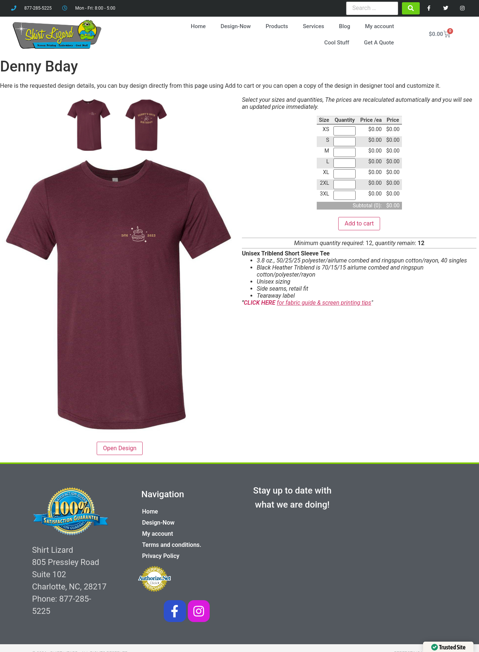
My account (380, 24)
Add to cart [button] (359, 220)
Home (199, 24)
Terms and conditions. (172, 542)
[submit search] (411, 8)
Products (277, 24)
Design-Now (236, 24)
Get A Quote (380, 41)
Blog (345, 24)
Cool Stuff (337, 41)
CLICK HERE (260, 300)
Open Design (119, 445)
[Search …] (372, 8)
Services (314, 24)
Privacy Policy (161, 553)
